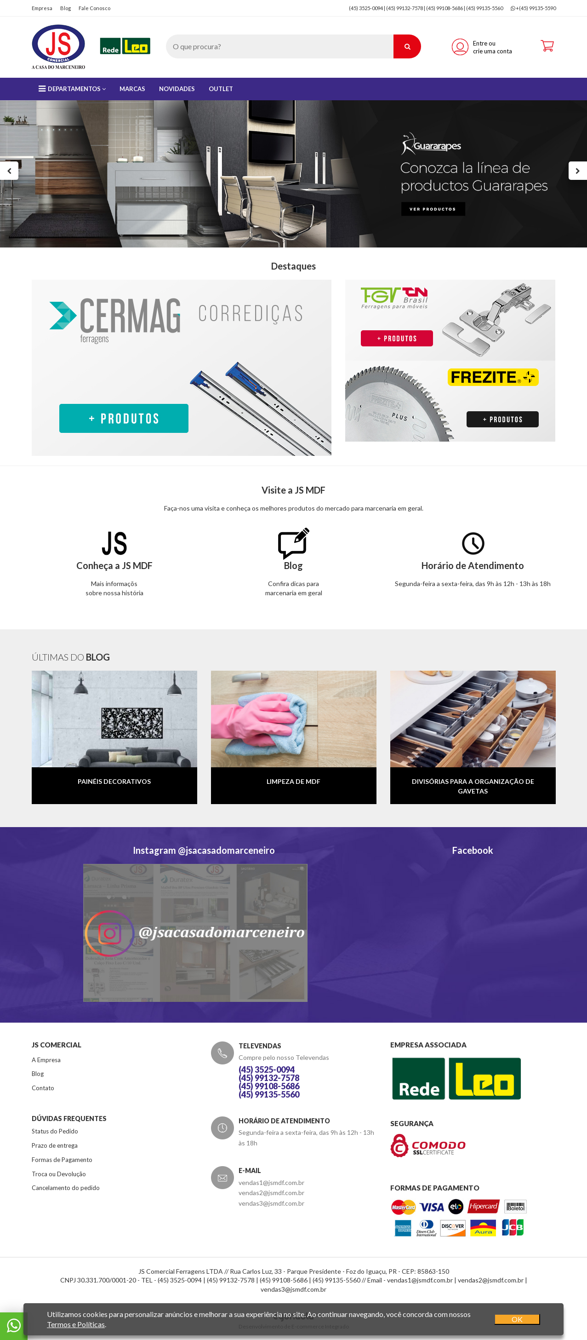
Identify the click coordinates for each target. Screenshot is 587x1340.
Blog (65, 8)
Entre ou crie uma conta (492, 47)
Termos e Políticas (76, 1324)
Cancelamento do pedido (66, 1187)
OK (517, 1319)
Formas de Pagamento (62, 1159)
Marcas (132, 88)
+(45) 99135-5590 (536, 8)
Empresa (42, 8)
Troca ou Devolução (59, 1174)
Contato (43, 1088)
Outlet (221, 88)
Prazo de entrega (55, 1145)
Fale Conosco (94, 8)
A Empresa (46, 1060)
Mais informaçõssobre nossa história (114, 568)
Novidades (177, 88)
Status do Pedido (55, 1131)
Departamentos (72, 88)
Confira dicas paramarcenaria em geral (293, 568)
